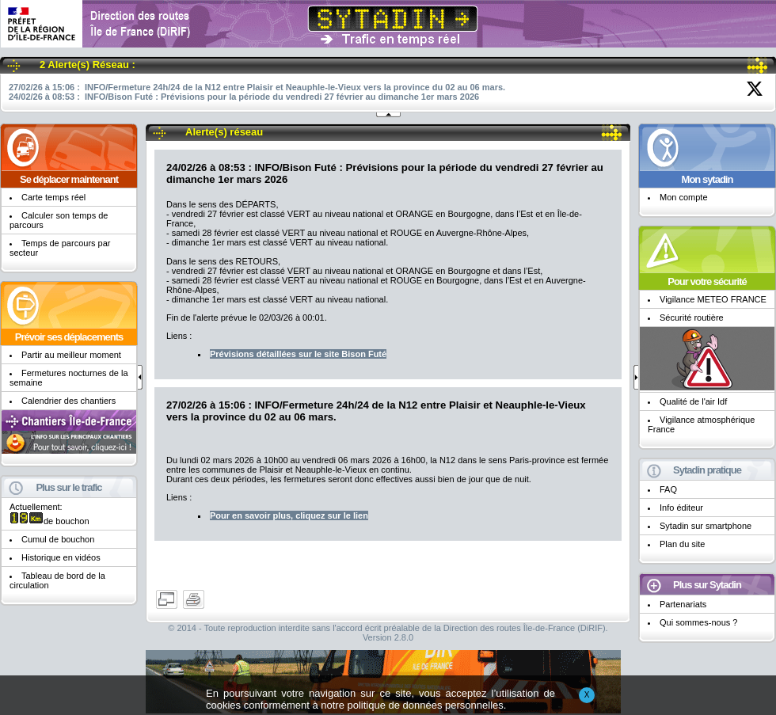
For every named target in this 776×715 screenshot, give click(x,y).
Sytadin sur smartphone (705, 526)
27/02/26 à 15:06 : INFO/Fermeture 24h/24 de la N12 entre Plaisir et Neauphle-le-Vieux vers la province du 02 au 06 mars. (257, 87)
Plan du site (682, 544)
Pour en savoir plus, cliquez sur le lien (289, 515)
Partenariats (683, 604)
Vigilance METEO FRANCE (713, 299)
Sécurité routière (692, 317)
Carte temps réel (53, 197)
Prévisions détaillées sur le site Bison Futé (298, 354)
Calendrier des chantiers (68, 400)
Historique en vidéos (61, 557)
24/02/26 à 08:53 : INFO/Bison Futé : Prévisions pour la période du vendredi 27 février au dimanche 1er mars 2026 (244, 96)
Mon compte (684, 197)
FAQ (668, 489)
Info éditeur (681, 507)
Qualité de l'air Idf (693, 401)
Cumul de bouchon (57, 539)
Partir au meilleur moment (71, 354)
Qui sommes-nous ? (698, 622)
